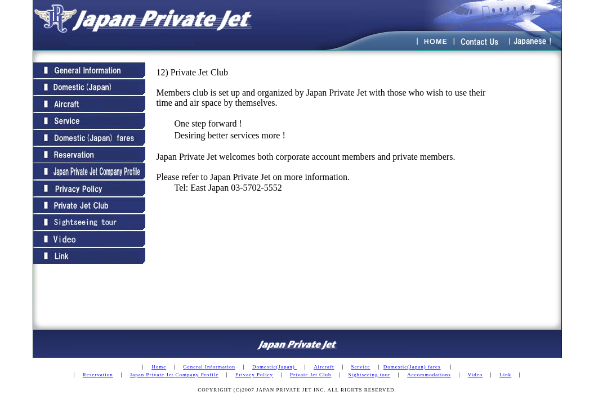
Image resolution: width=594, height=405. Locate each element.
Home (158, 367)
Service (360, 367)
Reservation (98, 374)
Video (475, 374)
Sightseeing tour (370, 374)
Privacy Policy (254, 374)
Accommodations (429, 374)
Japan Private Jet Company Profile (174, 374)
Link (505, 374)
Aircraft (324, 367)
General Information (209, 367)
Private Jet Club (311, 374)
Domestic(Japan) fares (412, 367)
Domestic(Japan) (274, 367)
